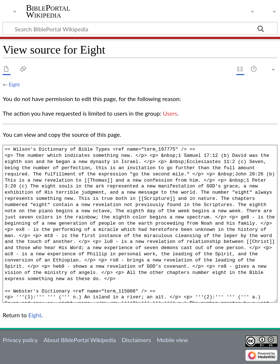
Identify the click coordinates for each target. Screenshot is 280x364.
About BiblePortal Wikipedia (79, 339)
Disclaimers (136, 339)
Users (170, 113)
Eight (14, 85)
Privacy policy (20, 339)
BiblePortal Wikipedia (48, 11)
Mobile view (172, 339)
